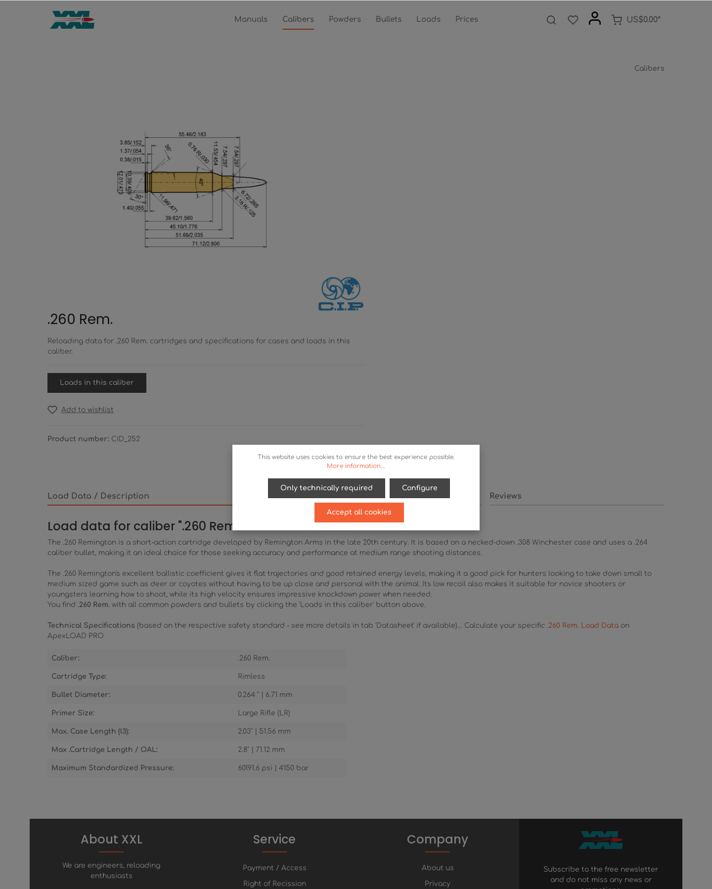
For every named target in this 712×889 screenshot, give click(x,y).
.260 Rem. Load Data (583, 446)
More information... (356, 466)
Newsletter (274, 781)
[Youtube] (365, 853)
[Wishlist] (573, 20)
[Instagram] (381, 853)
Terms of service (438, 749)
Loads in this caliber (415, 201)
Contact (275, 765)
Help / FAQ (274, 749)
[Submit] (655, 763)
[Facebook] (331, 853)
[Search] (551, 20)
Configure (420, 488)
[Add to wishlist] (399, 229)
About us (438, 718)
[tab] (169, 317)
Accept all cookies (359, 511)
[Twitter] (348, 853)
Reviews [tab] (506, 316)
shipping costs (443, 876)
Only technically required (327, 488)
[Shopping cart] (636, 20)
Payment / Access (275, 718)
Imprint (437, 765)
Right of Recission (274, 734)
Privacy (437, 734)
